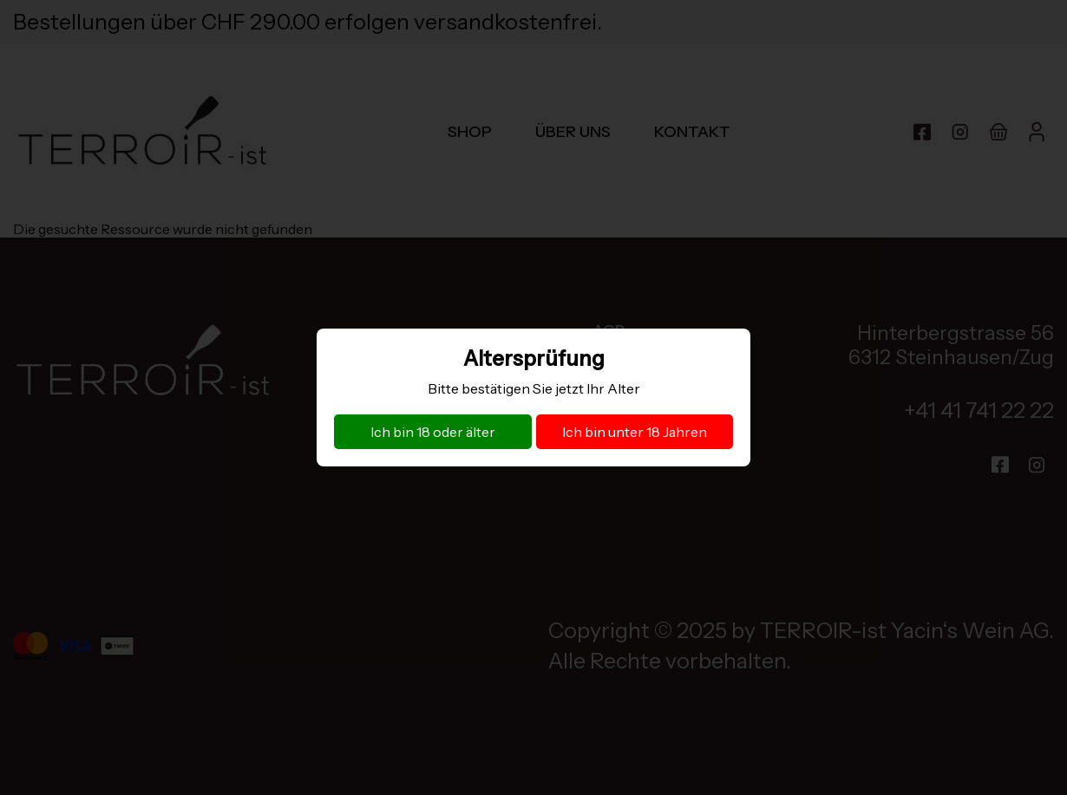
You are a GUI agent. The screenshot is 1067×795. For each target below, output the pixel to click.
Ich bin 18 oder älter (432, 431)
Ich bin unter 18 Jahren (634, 431)
